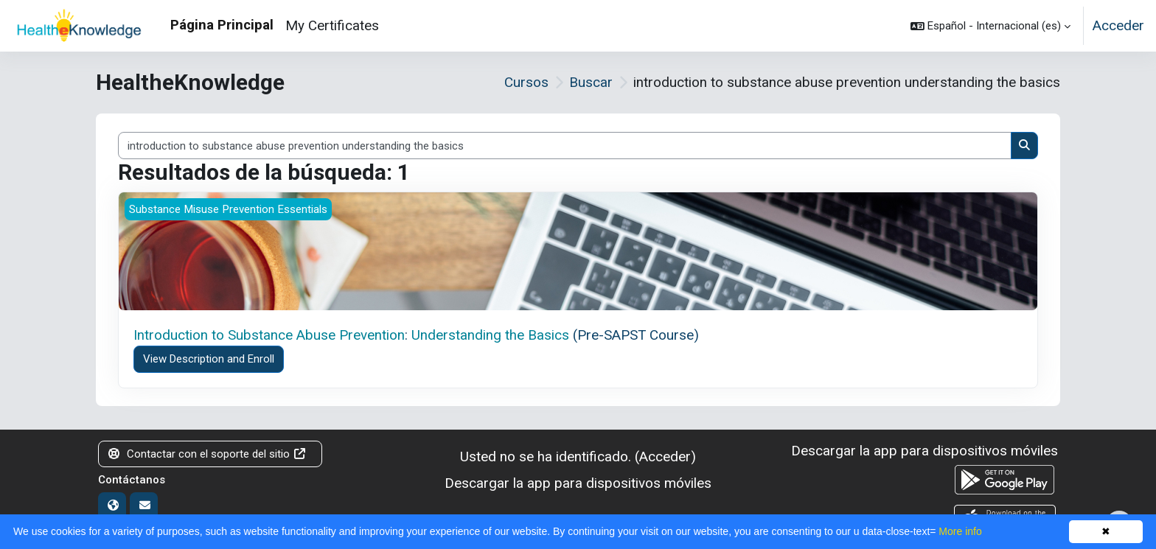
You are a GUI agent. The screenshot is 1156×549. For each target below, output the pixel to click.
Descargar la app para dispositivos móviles (578, 483)
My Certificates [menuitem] (332, 25)
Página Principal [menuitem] (222, 24)
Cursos (526, 82)
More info (960, 531)
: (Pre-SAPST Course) (416, 334)
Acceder (1118, 25)
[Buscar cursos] (565, 145)
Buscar (591, 82)
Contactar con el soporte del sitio (207, 454)
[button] (990, 26)
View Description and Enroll (208, 359)
